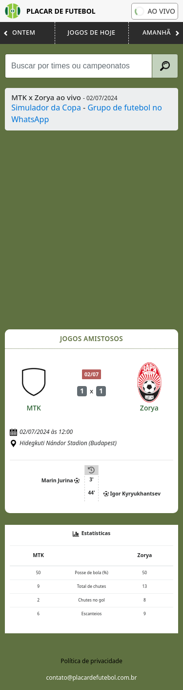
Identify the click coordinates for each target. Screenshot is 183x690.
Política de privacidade (91, 661)
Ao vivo (154, 11)
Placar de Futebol (50, 11)
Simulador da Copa (46, 107)
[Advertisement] (91, 230)
